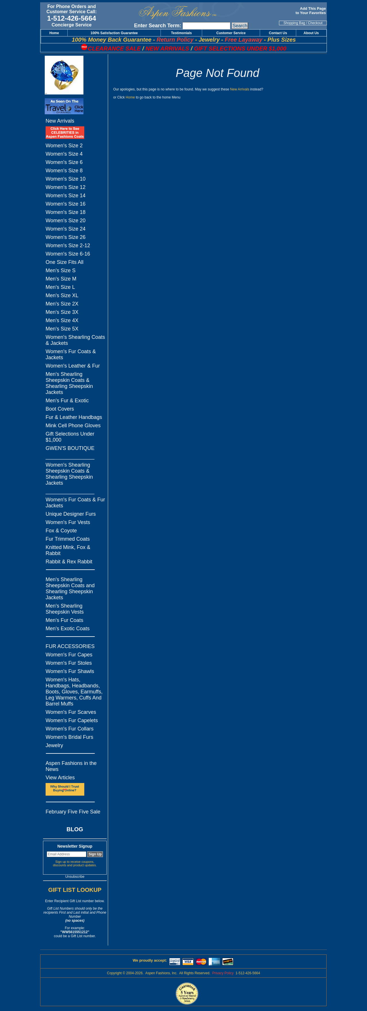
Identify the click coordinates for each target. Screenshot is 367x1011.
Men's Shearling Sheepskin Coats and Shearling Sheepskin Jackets (70, 588)
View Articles (60, 777)
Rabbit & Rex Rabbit (69, 562)
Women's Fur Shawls (70, 671)
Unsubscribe (75, 877)
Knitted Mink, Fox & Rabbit (68, 550)
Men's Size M (61, 279)
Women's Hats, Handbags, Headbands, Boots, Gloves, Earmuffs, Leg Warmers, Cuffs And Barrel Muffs (74, 692)
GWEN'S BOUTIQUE (70, 448)
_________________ (70, 456)
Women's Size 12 (65, 187)
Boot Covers (60, 409)
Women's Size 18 (65, 212)
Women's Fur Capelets (72, 720)
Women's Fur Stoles (69, 663)
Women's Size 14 (65, 195)
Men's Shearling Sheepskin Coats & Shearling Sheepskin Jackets (69, 383)
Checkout (315, 23)
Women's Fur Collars (69, 729)
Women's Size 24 (65, 229)
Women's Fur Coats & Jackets (71, 354)
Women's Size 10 (65, 179)
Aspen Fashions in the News (71, 766)
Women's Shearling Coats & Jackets (75, 340)
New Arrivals (60, 121)
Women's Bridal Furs (69, 737)
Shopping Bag (294, 23)
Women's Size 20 (65, 220)
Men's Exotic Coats (68, 628)
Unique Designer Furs (71, 514)
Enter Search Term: (157, 25)
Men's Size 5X (62, 329)
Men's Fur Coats (64, 620)
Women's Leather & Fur (73, 366)
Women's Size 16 (65, 204)
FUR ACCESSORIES (70, 646)
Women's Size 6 (64, 162)
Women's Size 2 (64, 145)
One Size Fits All (64, 262)
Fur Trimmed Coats (68, 539)
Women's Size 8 (64, 170)
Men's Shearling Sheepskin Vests (65, 609)
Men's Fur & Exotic (67, 400)
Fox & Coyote (61, 530)
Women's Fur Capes (69, 655)
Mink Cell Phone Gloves (73, 425)
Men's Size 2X (62, 304)
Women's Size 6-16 (68, 254)
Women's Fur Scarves (71, 712)
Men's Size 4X (62, 320)
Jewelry (54, 745)
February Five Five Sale (73, 812)
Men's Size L (60, 287)
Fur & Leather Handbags (74, 417)
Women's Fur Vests (68, 522)
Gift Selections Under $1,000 (70, 437)
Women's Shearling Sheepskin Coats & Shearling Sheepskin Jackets (69, 474)
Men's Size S (60, 270)
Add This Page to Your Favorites (311, 10)
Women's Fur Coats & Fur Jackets (75, 503)
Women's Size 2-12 (68, 245)
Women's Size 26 (65, 237)
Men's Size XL (62, 295)
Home (130, 97)
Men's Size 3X (62, 312)
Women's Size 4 (64, 154)
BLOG (75, 829)
